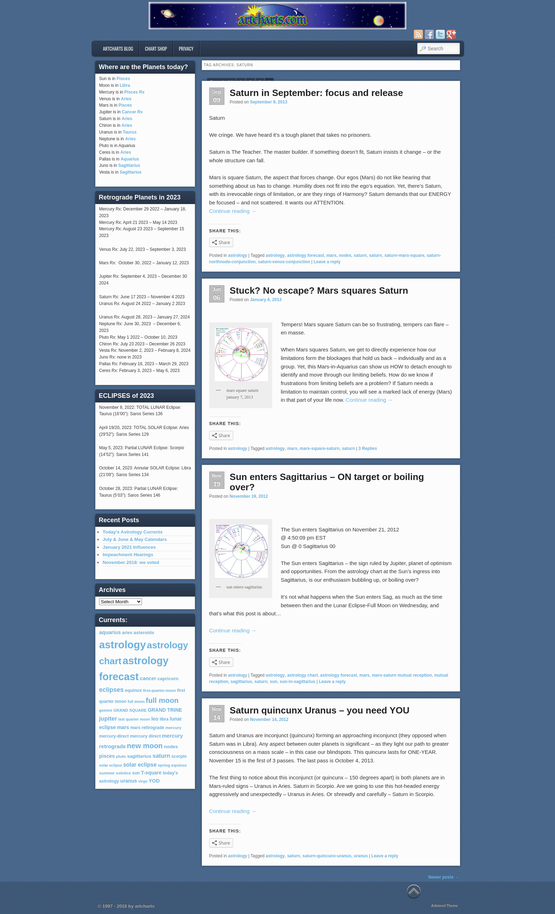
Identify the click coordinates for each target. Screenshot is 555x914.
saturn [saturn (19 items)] (161, 755)
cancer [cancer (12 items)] (148, 678)
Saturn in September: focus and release (316, 93)
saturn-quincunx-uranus (327, 855)
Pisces (123, 78)
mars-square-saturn (320, 448)
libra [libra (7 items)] (164, 719)
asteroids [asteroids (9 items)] (143, 632)
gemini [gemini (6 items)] (105, 710)
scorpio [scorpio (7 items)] (179, 756)
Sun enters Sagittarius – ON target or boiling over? (327, 482)
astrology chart (302, 675)
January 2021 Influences (129, 547)
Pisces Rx (134, 92)
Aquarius (130, 159)
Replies (367, 448)
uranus (361, 855)
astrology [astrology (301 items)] (122, 644)
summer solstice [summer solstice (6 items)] (115, 773)
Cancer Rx (132, 111)
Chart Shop (156, 48)
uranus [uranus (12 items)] (128, 781)
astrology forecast (305, 255)
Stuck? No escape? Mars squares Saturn (319, 290)
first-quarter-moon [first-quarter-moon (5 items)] (159, 690)
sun (273, 681)
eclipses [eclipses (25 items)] (111, 689)
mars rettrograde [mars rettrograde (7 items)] (147, 727)
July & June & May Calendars (135, 539)
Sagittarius (129, 165)
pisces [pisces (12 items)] (107, 756)
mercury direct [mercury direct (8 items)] (145, 736)
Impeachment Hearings (128, 554)
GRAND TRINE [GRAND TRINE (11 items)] (165, 710)
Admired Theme (444, 906)
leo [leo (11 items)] (154, 719)
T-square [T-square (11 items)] (151, 772)
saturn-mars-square (404, 255)
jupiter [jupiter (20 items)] (108, 718)
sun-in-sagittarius (297, 681)
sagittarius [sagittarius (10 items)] (139, 756)
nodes (345, 255)
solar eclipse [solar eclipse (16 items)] (139, 765)
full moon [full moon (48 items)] (162, 700)
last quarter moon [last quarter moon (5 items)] (134, 719)
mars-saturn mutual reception (402, 675)
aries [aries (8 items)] (127, 632)
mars (331, 255)
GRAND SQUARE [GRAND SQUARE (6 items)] (130, 710)
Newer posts (443, 877)
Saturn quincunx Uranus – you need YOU (320, 710)
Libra (125, 85)
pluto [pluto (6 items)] (121, 756)
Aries (126, 98)
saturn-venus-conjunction (284, 261)
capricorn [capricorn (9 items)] (168, 678)
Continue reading (232, 211)
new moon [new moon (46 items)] (145, 746)
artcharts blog (118, 48)
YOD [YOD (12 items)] (154, 781)
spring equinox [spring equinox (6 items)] (172, 765)
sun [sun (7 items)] (136, 773)
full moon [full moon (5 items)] (135, 701)
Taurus (130, 132)
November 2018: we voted (131, 562)
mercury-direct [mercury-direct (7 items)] (114, 736)
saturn (360, 255)
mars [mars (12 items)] (123, 727)
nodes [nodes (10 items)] (171, 746)
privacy (186, 48)
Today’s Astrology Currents (132, 532)
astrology (237, 255)
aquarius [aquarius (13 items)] (110, 632)
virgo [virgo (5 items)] (143, 781)
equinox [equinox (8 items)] (133, 690)
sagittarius (241, 681)
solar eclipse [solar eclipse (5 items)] (110, 765)
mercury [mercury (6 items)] (173, 728)
